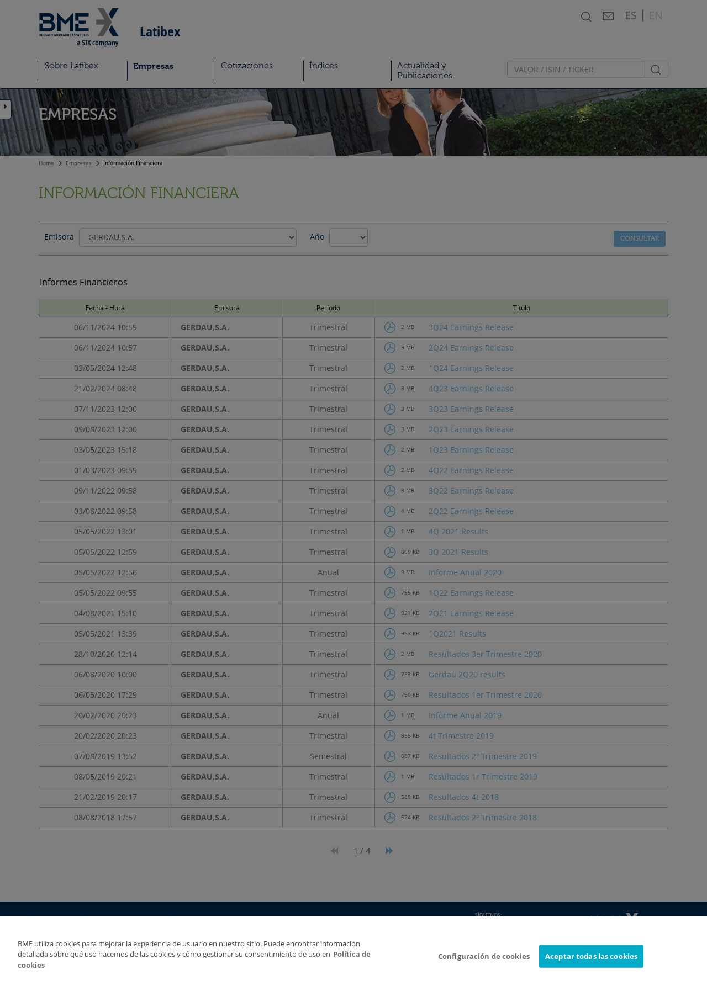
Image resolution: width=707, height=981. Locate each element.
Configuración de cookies (484, 962)
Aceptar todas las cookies (591, 962)
